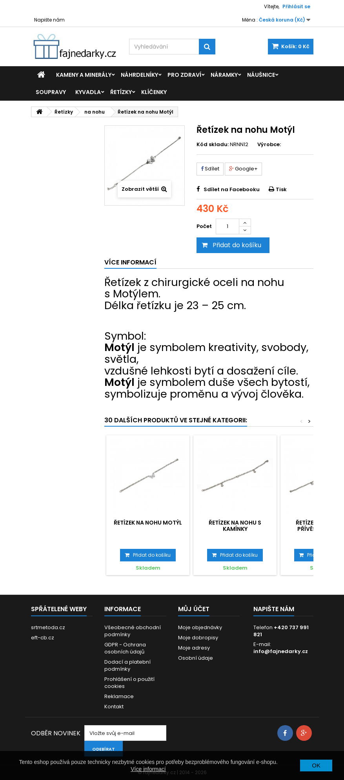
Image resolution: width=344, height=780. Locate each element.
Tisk (281, 189)
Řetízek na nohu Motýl (148, 523)
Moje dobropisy (198, 637)
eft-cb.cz (42, 637)
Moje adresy (194, 648)
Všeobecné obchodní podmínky (132, 631)
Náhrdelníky (139, 75)
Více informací (148, 769)
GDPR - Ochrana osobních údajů (125, 648)
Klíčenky (154, 92)
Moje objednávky (200, 627)
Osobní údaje (195, 658)
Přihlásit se (296, 6)
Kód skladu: (213, 144)
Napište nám (49, 19)
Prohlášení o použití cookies (129, 682)
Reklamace (119, 696)
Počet (204, 226)
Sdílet (210, 168)
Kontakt (114, 706)
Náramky (224, 75)
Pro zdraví (184, 75)
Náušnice (261, 75)
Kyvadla (88, 92)
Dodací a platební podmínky (127, 665)
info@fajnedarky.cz (280, 651)
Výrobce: (269, 144)
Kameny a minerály (83, 75)
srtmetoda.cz (48, 627)
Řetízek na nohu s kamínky (235, 526)
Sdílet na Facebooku (232, 189)
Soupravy (51, 92)
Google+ (243, 168)
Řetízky (121, 92)
